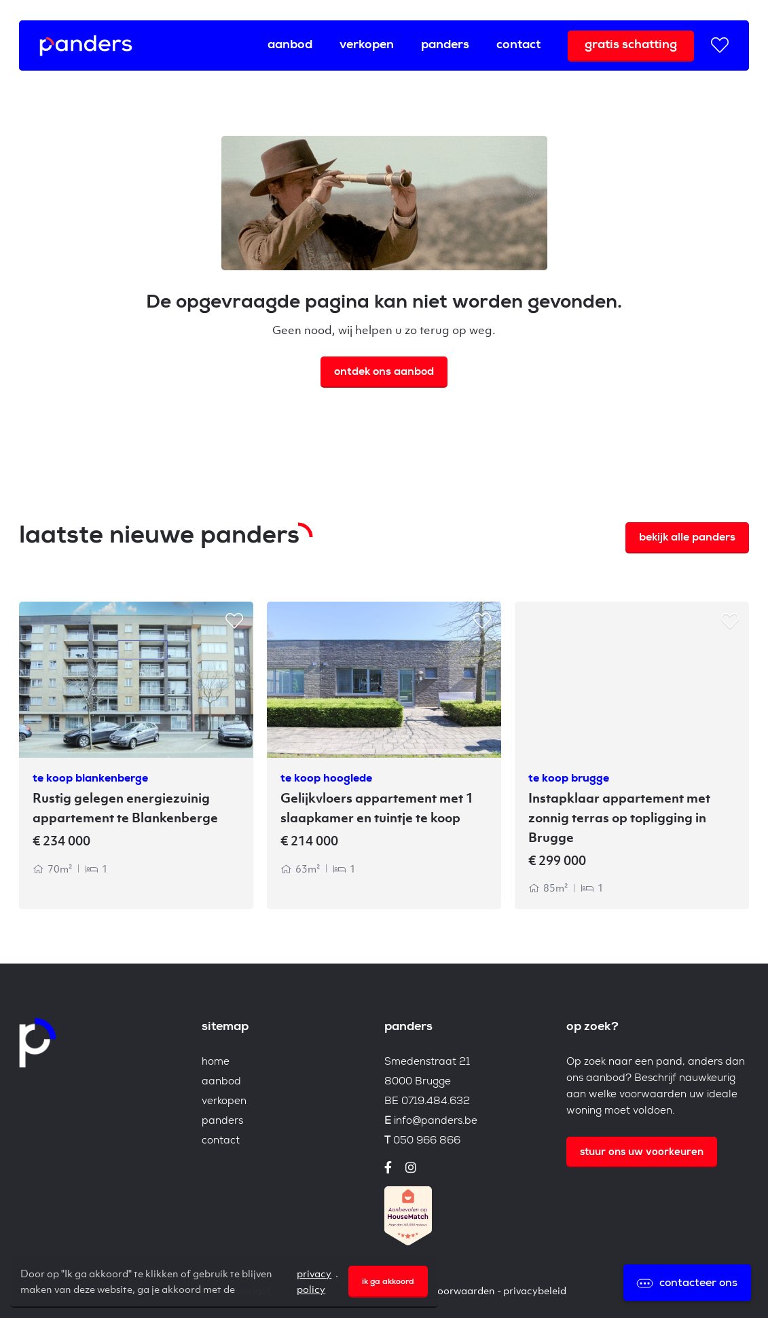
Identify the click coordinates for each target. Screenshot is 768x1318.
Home (216, 1062)
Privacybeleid (534, 1290)
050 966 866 (426, 1141)
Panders (445, 45)
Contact (518, 45)
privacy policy (314, 1280)
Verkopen (367, 45)
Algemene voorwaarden (439, 1290)
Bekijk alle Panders (687, 538)
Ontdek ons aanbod (384, 372)
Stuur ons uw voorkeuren (641, 1153)
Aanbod (290, 45)
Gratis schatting (631, 45)
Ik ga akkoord (388, 1283)
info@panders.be (435, 1121)
